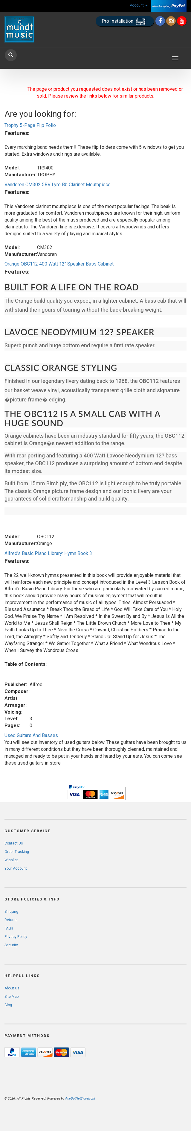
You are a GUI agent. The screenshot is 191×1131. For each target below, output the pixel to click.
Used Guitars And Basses (31, 735)
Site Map (11, 996)
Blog (8, 1005)
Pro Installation (125, 21)
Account (139, 5)
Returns (11, 920)
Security (11, 945)
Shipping (11, 911)
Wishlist (11, 860)
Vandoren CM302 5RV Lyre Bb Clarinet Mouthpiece (57, 184)
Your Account (15, 868)
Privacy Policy (15, 937)
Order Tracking (16, 852)
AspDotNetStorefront (80, 1098)
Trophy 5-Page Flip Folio (30, 125)
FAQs (8, 928)
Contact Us (13, 843)
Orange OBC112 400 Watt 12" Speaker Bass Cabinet (59, 264)
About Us (11, 988)
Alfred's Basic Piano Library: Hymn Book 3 (48, 553)
